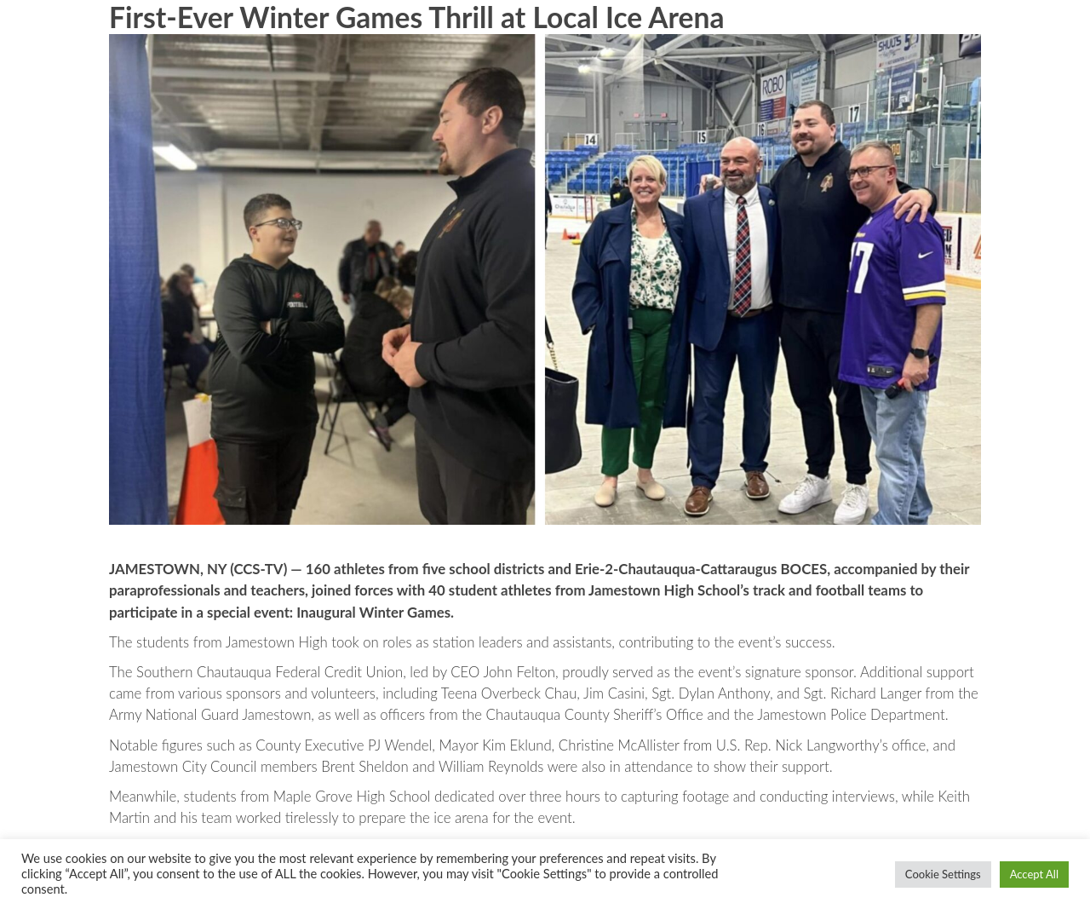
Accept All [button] (1034, 874)
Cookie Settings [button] (943, 874)
